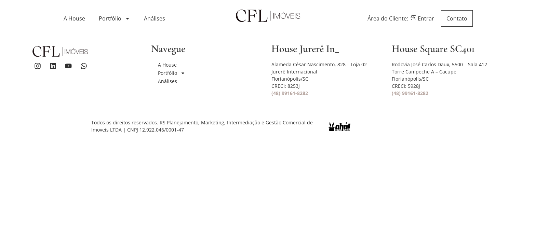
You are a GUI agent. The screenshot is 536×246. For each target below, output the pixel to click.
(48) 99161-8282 (289, 93)
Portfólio (114, 18)
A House (74, 18)
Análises (154, 18)
